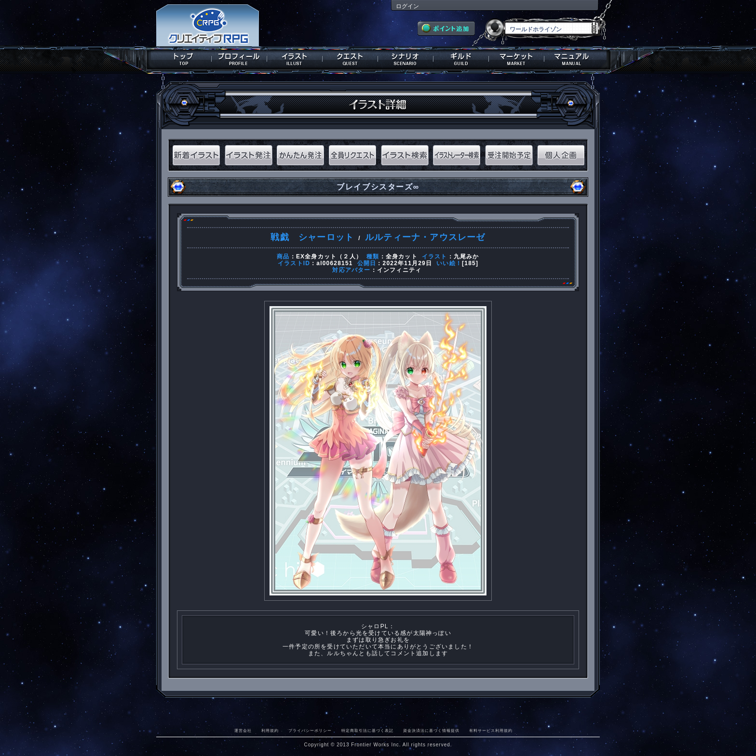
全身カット (402, 256)
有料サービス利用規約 (491, 730)
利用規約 (270, 730)
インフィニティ (399, 270)
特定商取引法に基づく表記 (367, 730)
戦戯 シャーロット (312, 237)
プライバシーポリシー (310, 730)
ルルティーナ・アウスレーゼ (425, 237)
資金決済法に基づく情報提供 (431, 730)
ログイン (407, 6)
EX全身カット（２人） (329, 256)
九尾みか (466, 256)
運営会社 (243, 730)
